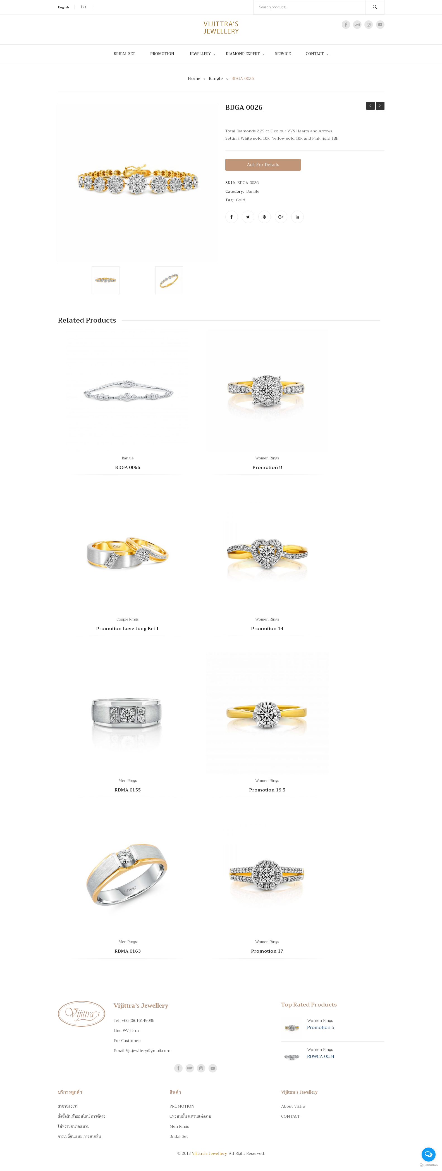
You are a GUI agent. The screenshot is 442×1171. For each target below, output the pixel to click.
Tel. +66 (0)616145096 (134, 1020)
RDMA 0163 (127, 951)
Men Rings (127, 781)
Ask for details (263, 165)
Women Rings (267, 458)
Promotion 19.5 (267, 790)
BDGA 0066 (127, 468)
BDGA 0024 (370, 106)
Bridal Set (178, 1136)
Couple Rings (127, 619)
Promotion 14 (267, 629)
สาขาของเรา (68, 1106)
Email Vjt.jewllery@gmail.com (142, 1050)
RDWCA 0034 (320, 1056)
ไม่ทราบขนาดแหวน (74, 1126)
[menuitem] (127, 54)
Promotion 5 (320, 1027)
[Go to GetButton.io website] (429, 1165)
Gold (240, 200)
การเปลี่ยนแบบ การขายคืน (79, 1136)
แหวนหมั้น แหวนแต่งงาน (190, 1116)
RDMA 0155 (127, 790)
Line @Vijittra (126, 1030)
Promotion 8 (267, 468)
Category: (234, 191)
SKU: (230, 182)
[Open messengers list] (429, 1155)
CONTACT (290, 1116)
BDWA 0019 (380, 106)
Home (194, 78)
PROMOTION (182, 1106)
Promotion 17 (267, 951)
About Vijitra (293, 1106)
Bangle (216, 78)
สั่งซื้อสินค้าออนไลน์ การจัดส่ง (82, 1116)
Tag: (229, 200)
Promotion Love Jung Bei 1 (127, 629)
